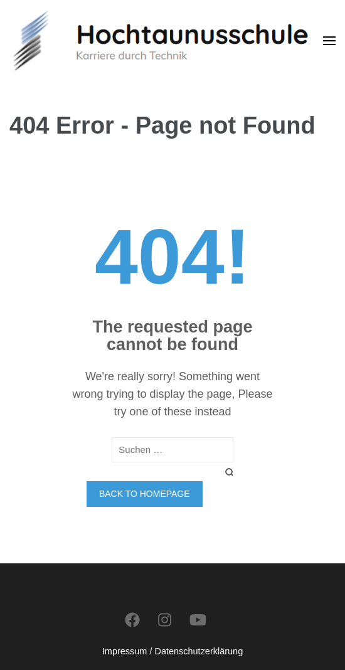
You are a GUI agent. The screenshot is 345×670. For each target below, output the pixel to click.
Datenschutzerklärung (198, 651)
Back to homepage (144, 494)
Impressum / (127, 651)
